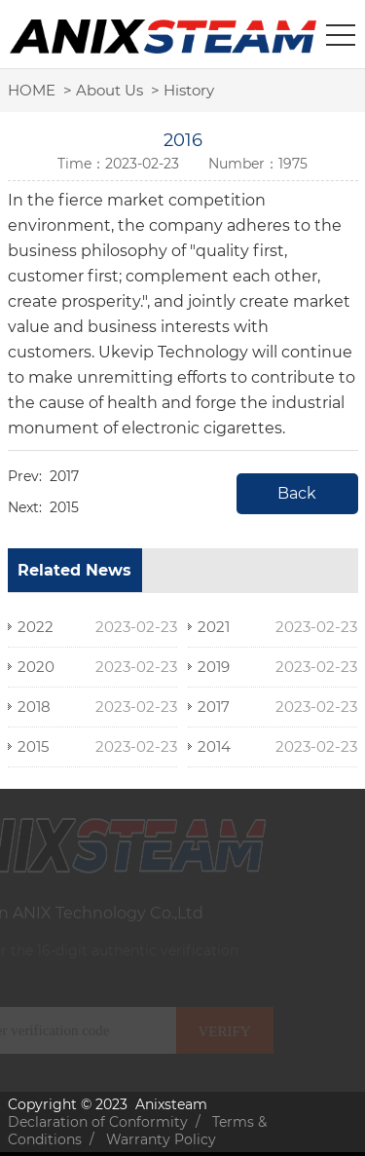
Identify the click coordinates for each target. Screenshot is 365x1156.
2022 (36, 626)
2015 (64, 507)
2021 (214, 626)
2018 (34, 706)
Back (296, 493)
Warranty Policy (161, 1139)
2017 (64, 476)
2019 (214, 666)
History (189, 90)
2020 (36, 666)
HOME (31, 90)
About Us (109, 90)
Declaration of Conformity (98, 1122)
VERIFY (217, 1031)
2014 (214, 746)
